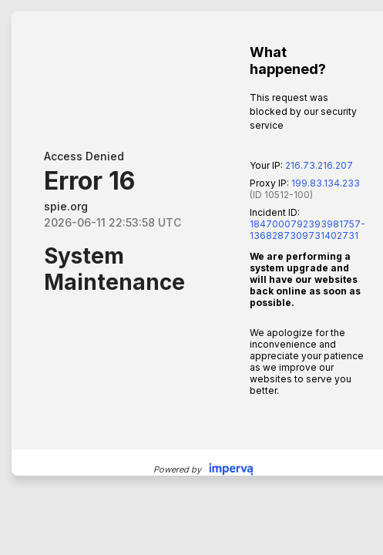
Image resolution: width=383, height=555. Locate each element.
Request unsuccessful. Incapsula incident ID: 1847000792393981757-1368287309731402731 (191, 277)
